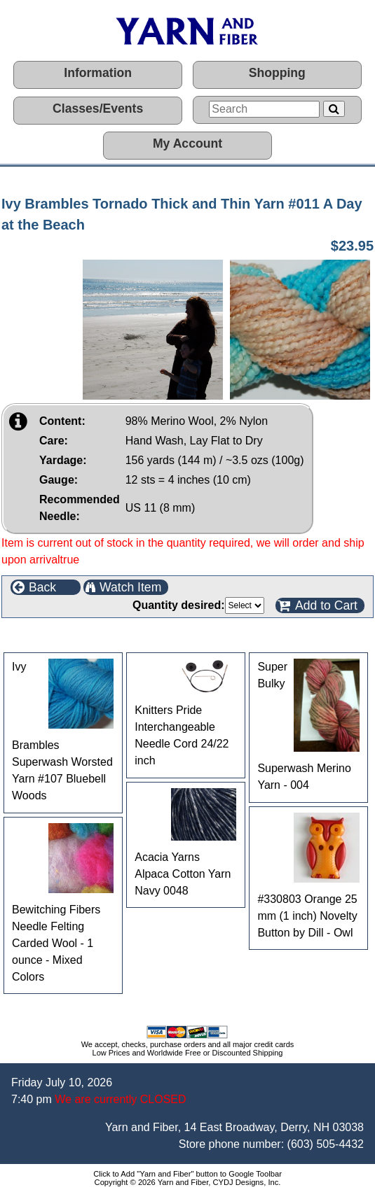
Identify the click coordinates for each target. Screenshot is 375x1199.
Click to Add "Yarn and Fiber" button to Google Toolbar (187, 1174)
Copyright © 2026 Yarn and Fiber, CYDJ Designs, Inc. (188, 1182)
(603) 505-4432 (325, 1144)
